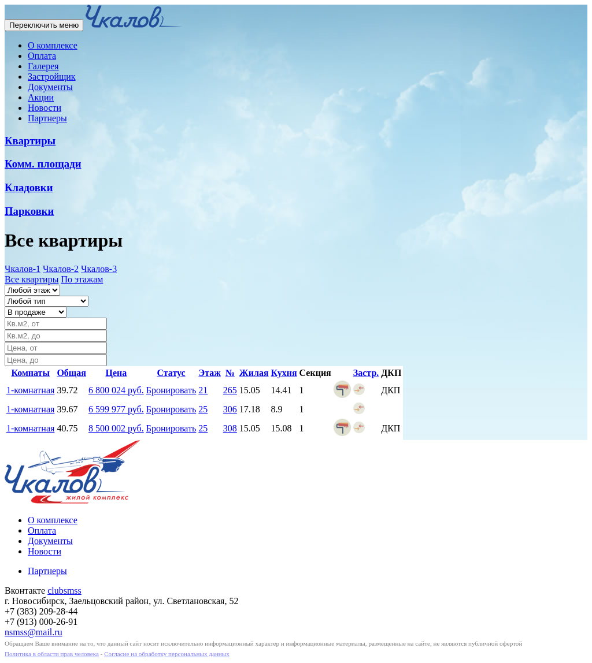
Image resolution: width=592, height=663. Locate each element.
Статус (171, 373)
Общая (71, 373)
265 (230, 390)
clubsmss (64, 590)
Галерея (43, 66)
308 (230, 428)
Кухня (284, 373)
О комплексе (52, 45)
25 (203, 409)
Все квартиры (31, 279)
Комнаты (30, 373)
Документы (50, 87)
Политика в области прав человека (52, 653)
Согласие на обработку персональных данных (167, 653)
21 (203, 390)
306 (230, 409)
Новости (44, 108)
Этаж (209, 373)
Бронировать (171, 390)
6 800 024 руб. (116, 390)
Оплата (42, 56)
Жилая (254, 373)
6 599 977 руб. (116, 409)
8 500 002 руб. (116, 428)
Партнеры (47, 118)
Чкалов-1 (22, 269)
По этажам (82, 279)
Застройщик (52, 76)
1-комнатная (30, 390)
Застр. (366, 373)
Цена (116, 373)
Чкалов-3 (99, 269)
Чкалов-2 (61, 269)
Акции (41, 97)
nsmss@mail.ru (33, 632)
